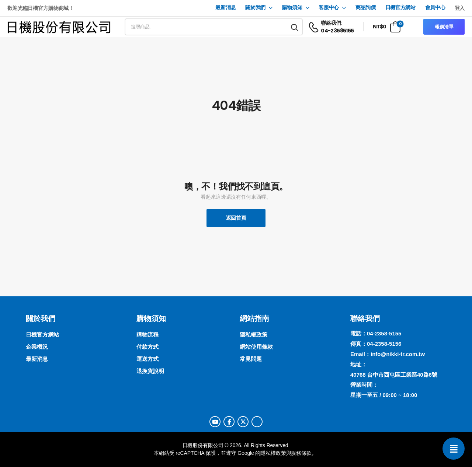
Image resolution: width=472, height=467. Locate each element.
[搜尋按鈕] (295, 26)
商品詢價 (365, 7)
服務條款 (301, 453)
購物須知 (292, 7)
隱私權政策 (273, 453)
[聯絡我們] (453, 449)
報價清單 (444, 26)
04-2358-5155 (384, 333)
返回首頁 (236, 218)
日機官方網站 (400, 7)
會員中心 (435, 7)
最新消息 (225, 7)
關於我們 (255, 7)
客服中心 (329, 7)
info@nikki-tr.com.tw (398, 354)
